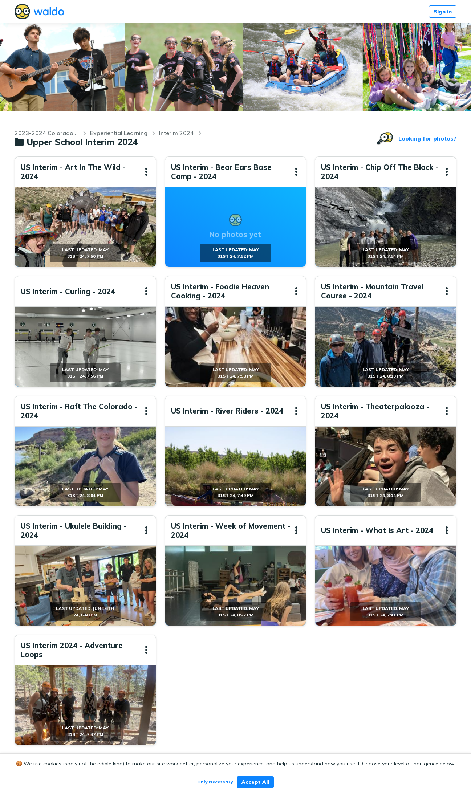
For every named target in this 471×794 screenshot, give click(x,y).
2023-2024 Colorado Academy (46, 133)
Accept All (255, 782)
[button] (146, 172)
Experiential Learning (118, 133)
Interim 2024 (176, 133)
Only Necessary (215, 782)
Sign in (443, 11)
